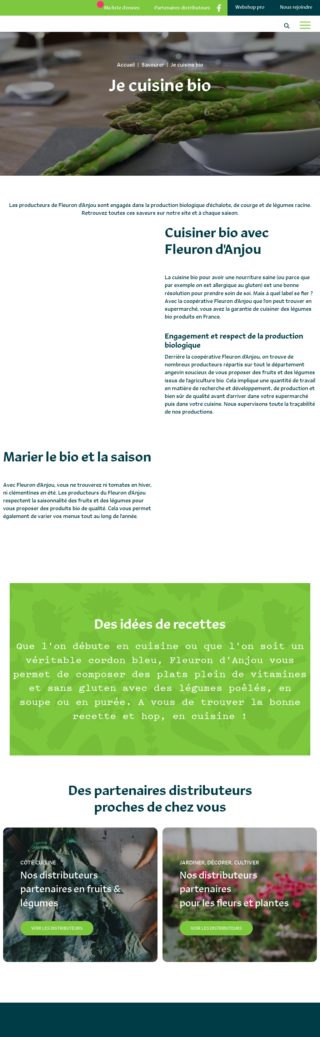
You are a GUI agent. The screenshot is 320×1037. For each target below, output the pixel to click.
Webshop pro (249, 7)
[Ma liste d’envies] (115, 8)
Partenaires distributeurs (182, 8)
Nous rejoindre (296, 7)
